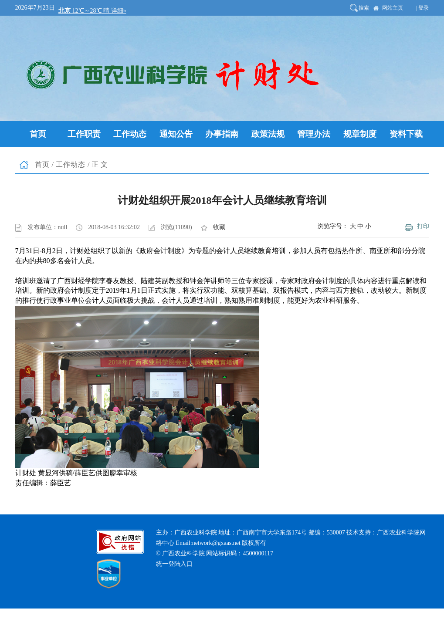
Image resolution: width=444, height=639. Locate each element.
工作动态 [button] (129, 134)
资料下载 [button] (406, 134)
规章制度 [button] (359, 134)
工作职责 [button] (84, 134)
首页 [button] (38, 134)
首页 (42, 164)
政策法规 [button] (268, 134)
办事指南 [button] (221, 134)
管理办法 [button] (313, 134)
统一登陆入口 (174, 564)
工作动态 (70, 164)
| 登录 (422, 8)
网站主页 (392, 8)
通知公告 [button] (176, 134)
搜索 (364, 8)
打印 (423, 226)
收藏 (219, 227)
